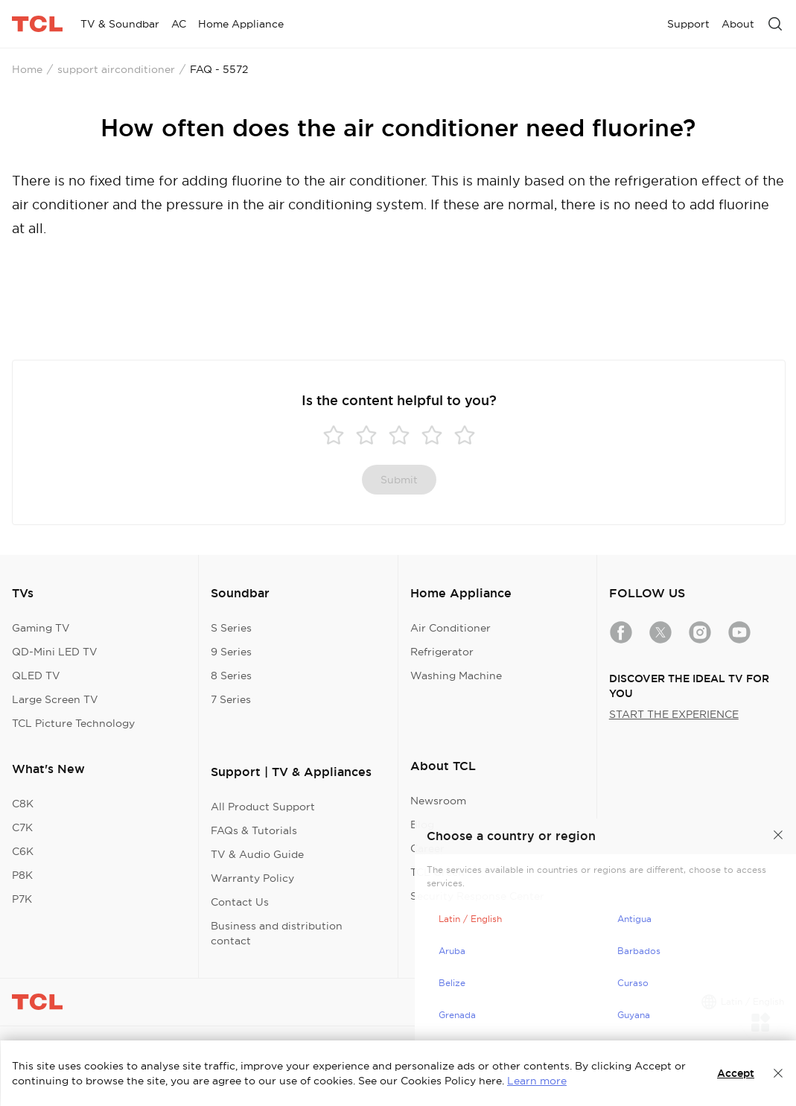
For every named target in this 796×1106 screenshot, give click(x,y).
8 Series (231, 675)
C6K (23, 851)
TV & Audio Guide (257, 854)
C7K (22, 827)
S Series (231, 628)
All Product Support (263, 806)
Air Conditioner (450, 628)
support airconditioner (116, 69)
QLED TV (36, 675)
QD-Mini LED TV (55, 651)
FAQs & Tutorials (254, 830)
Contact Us (240, 902)
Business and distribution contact (277, 933)
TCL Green (437, 872)
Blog (422, 824)
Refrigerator (442, 651)
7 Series (231, 699)
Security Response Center (477, 896)
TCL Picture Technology (73, 723)
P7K (22, 899)
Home (27, 69)
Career (427, 848)
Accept (735, 1073)
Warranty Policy (252, 878)
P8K (22, 875)
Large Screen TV (55, 699)
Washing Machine (456, 675)
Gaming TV (41, 628)
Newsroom (438, 800)
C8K (23, 803)
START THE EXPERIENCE (674, 714)
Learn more (537, 1080)
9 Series (231, 651)
